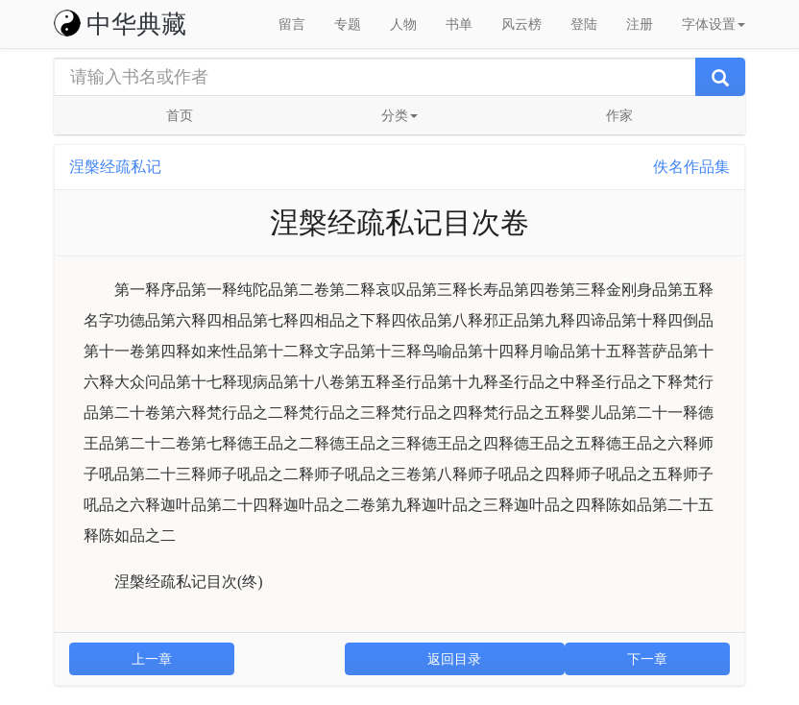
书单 (459, 24)
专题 (347, 24)
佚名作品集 (691, 166)
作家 (619, 115)
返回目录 (454, 659)
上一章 (152, 659)
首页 (179, 115)
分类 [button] (399, 115)
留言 (291, 24)
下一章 (647, 659)
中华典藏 (120, 24)
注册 (639, 24)
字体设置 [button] (713, 24)
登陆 (583, 24)
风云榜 (521, 24)
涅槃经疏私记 (115, 166)
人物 (403, 24)
